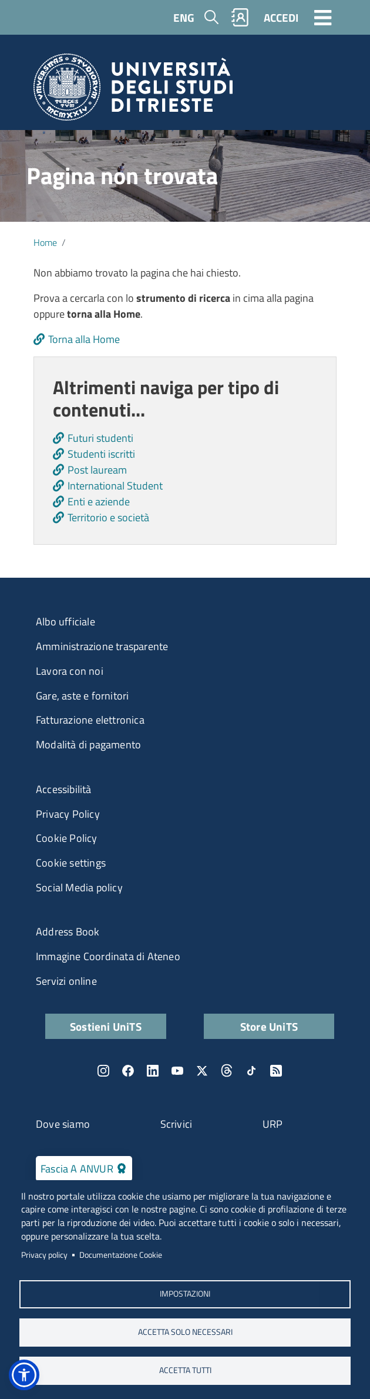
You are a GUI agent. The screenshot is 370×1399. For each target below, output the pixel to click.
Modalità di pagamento (88, 744)
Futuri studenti (100, 438)
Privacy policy (44, 1255)
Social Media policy (79, 887)
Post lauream (97, 470)
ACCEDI (281, 17)
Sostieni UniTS (106, 1026)
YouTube (177, 1070)
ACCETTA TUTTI (185, 1370)
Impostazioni (185, 1294)
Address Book (67, 932)
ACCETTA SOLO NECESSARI (185, 1332)
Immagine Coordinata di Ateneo (108, 956)
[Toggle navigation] (323, 17)
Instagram (103, 1070)
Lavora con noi (69, 671)
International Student (115, 486)
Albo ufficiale (65, 621)
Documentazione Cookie (120, 1255)
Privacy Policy (68, 814)
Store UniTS (269, 1026)
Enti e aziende (99, 501)
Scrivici (176, 1124)
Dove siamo (63, 1124)
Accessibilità (64, 789)
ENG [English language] (183, 17)
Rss (276, 1070)
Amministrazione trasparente (102, 646)
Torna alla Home (84, 339)
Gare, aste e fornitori (82, 696)
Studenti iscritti (101, 454)
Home (45, 242)
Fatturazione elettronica (90, 720)
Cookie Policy (66, 838)
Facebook (128, 1070)
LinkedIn (152, 1070)
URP (273, 1124)
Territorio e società (108, 517)
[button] (24, 1375)
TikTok (251, 1070)
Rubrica (240, 17)
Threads (226, 1070)
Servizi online (66, 981)
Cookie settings (71, 863)
